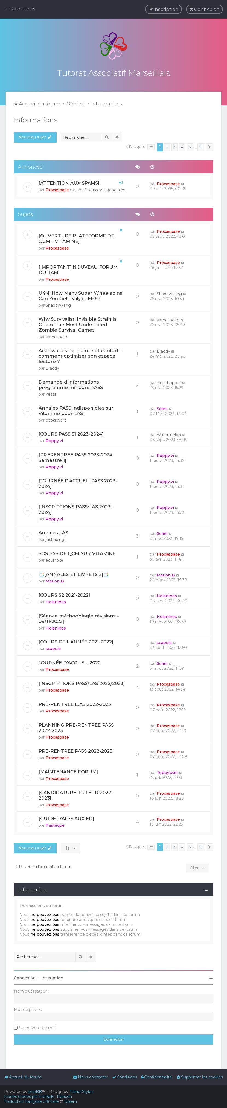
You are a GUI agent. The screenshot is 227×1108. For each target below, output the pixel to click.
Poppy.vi (54, 439)
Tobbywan (167, 771)
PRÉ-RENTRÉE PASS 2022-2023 (75, 750)
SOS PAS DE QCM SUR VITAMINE (77, 552)
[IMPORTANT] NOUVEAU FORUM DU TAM (78, 268)
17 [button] (201, 146)
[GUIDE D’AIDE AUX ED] (66, 817)
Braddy (52, 367)
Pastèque (55, 824)
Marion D (55, 580)
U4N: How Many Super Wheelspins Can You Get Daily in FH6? (80, 294)
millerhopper (169, 381)
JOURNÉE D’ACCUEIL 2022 (70, 661)
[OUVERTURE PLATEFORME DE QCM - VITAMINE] (76, 237)
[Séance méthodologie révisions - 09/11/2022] (79, 617)
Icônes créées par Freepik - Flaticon (38, 1096)
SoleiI (162, 407)
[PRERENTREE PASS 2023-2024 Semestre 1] (75, 456)
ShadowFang (58, 304)
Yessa (51, 393)
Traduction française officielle (31, 1101)
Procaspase (57, 188)
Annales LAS (53, 531)
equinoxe (54, 559)
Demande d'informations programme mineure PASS (71, 383)
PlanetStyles (81, 1091)
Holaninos (56, 600)
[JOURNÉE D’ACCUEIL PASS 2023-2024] (78, 482)
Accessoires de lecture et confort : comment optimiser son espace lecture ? (80, 355)
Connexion (25, 976)
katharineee (57, 335)
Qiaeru (70, 1101)
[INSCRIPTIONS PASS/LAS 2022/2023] (82, 682)
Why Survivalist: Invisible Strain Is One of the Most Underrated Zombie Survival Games (78, 323)
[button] (151, 146)
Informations (35, 119)
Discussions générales (104, 188)
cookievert (56, 419)
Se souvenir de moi (37, 1026)
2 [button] (167, 146)
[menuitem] (204, 9)
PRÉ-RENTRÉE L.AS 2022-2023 (75, 703)
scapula (53, 647)
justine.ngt (56, 538)
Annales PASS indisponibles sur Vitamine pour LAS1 (76, 409)
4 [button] (182, 146)
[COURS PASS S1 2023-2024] (71, 433)
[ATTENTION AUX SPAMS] (69, 182)
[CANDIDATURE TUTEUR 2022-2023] (76, 794)
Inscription (52, 976)
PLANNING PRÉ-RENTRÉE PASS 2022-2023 (76, 726)
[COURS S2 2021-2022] (64, 594)
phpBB (35, 1091)
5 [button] (190, 146)
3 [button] (175, 146)
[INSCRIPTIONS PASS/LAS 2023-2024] (75, 508)
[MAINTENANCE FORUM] (68, 770)
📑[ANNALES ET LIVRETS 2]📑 (74, 573)
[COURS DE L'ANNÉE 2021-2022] (76, 640)
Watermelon (169, 433)
